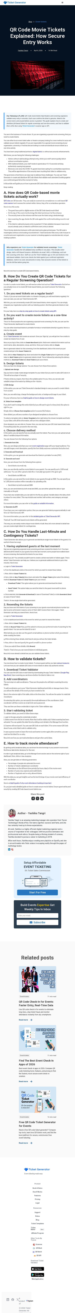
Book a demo (37, 1188)
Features (37, 1195)
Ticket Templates (37, 1223)
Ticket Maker (33, 1228)
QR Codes (7, 201)
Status (37, 1216)
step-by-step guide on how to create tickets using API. (38, 311)
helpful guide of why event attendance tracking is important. (31, 783)
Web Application (37, 1279)
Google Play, (65, 672)
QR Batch (38, 1252)
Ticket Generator (56, 284)
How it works (37, 1192)
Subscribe (37, 922)
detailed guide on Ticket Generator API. (47, 516)
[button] (62, 2)
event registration (38, 446)
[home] (15, 2)
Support (37, 1212)
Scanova (39, 1244)
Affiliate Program (37, 1233)
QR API (38, 1255)
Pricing (37, 1199)
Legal (37, 1203)
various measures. (63, 663)
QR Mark (39, 1248)
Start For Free (37, 892)
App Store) (7, 675)
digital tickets (37, 152)
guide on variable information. (43, 503)
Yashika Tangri (23, 50)
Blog (30, 22)
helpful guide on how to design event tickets (38, 398)
